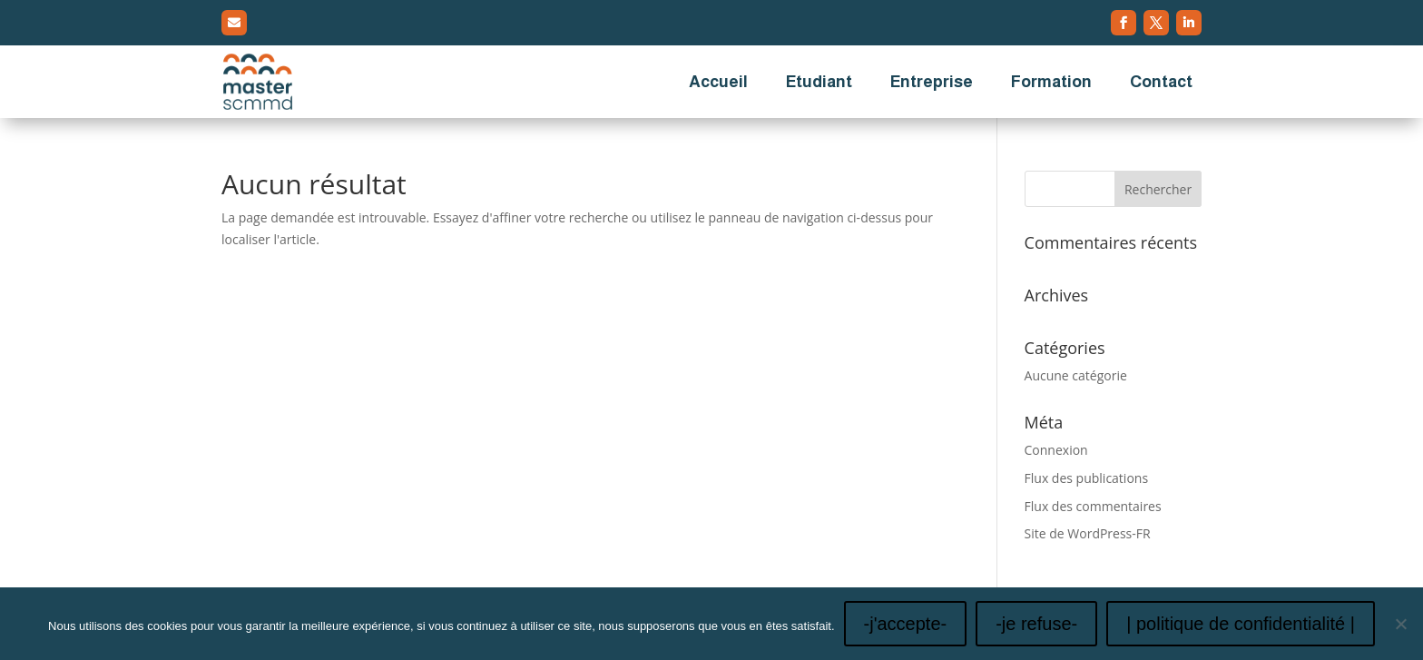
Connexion (1056, 449)
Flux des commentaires (1093, 506)
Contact (1161, 82)
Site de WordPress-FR (1088, 533)
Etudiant (819, 82)
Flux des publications (1087, 478)
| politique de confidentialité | (1240, 624)
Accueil (718, 82)
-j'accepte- (905, 624)
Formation (1051, 82)
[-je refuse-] (1400, 624)
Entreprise (931, 82)
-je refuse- (1036, 624)
